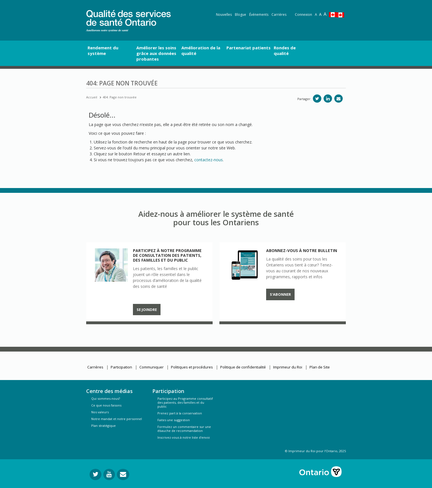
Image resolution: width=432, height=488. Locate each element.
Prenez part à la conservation (179, 413)
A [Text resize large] (320, 14)
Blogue (240, 14)
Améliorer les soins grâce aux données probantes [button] (156, 53)
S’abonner (280, 294)
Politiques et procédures (192, 367)
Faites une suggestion (173, 420)
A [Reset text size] (316, 14)
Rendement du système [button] (103, 50)
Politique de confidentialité (243, 367)
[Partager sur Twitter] (317, 98)
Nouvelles (224, 14)
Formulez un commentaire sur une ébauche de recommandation (184, 429)
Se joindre (147, 309)
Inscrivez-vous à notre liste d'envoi (183, 437)
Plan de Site (319, 367)
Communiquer (151, 367)
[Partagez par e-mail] (338, 98)
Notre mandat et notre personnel (116, 419)
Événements (258, 14)
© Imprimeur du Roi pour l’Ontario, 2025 (315, 451)
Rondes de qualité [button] (285, 50)
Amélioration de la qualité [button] (200, 50)
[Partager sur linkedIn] (328, 98)
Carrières (278, 14)
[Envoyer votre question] (123, 474)
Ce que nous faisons (106, 405)
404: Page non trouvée (120, 97)
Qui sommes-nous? (105, 398)
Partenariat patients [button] (248, 47)
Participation (121, 367)
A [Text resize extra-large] (325, 14)
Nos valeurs (100, 412)
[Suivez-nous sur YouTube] (109, 474)
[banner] (128, 17)
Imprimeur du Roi (287, 367)
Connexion (303, 14)
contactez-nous (208, 159)
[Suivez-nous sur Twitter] (95, 474)
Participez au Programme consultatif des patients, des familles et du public (185, 402)
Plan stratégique (103, 425)
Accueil (91, 97)
